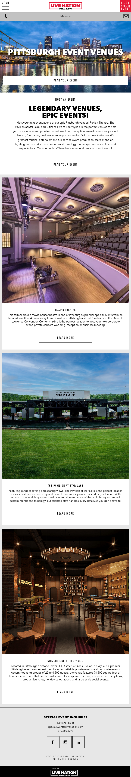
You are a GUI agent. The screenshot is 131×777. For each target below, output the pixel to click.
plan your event (66, 80)
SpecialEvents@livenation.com (65, 726)
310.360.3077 (65, 730)
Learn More (65, 338)
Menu (64, 16)
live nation (77, 756)
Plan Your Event (66, 164)
